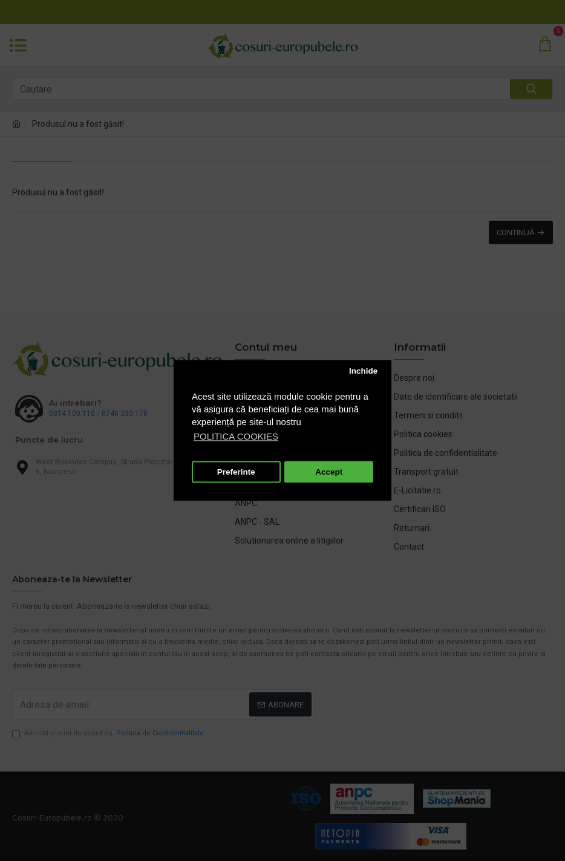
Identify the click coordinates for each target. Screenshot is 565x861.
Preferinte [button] (236, 471)
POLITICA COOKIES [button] (236, 437)
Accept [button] (328, 471)
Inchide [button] (363, 370)
